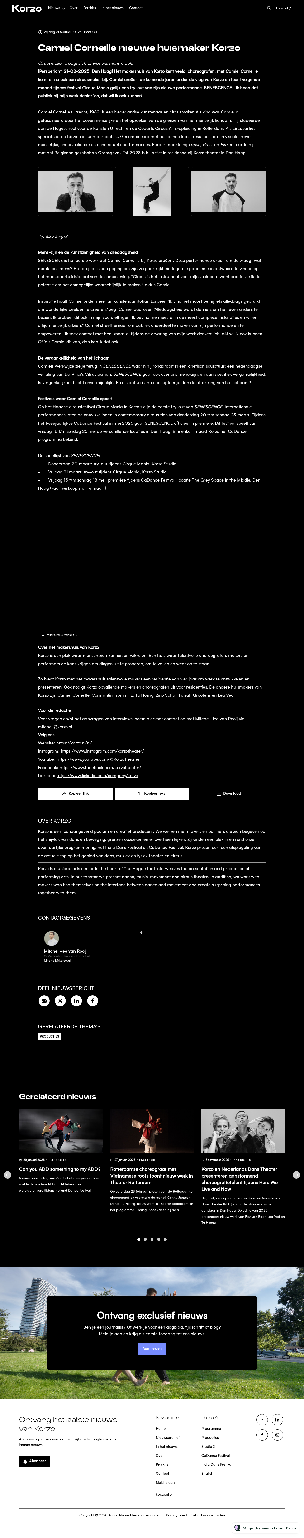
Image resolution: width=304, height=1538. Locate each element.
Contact (135, 8)
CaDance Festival (215, 1456)
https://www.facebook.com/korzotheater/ (100, 768)
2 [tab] (145, 1243)
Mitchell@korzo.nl (57, 960)
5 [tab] (165, 1243)
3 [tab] (152, 1243)
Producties (49, 1036)
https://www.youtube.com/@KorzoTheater (98, 760)
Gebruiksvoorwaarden (208, 1515)
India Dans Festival (216, 1465)
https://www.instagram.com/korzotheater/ (102, 752)
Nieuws (54, 8)
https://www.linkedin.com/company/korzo (97, 776)
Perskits (89, 8)
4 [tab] (158, 1243)
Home (161, 1429)
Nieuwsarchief (168, 1438)
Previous (7, 1178)
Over (74, 8)
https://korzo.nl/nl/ (74, 744)
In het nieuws (113, 8)
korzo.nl (282, 8)
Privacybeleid (176, 1515)
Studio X (208, 1447)
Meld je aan (165, 1483)
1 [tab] (138, 1243)
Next (296, 1178)
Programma (211, 1429)
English (207, 1474)
